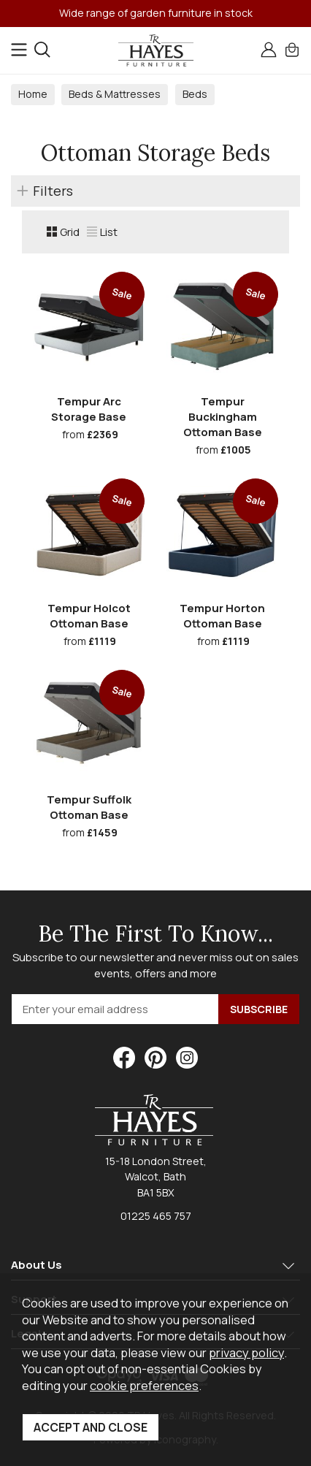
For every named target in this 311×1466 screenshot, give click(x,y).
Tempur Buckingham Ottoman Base (222, 417)
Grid (63, 232)
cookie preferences (144, 1385)
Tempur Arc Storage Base (88, 409)
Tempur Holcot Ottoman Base (89, 615)
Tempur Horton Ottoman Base (222, 615)
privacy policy (246, 1352)
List (102, 232)
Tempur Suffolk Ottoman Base (89, 807)
